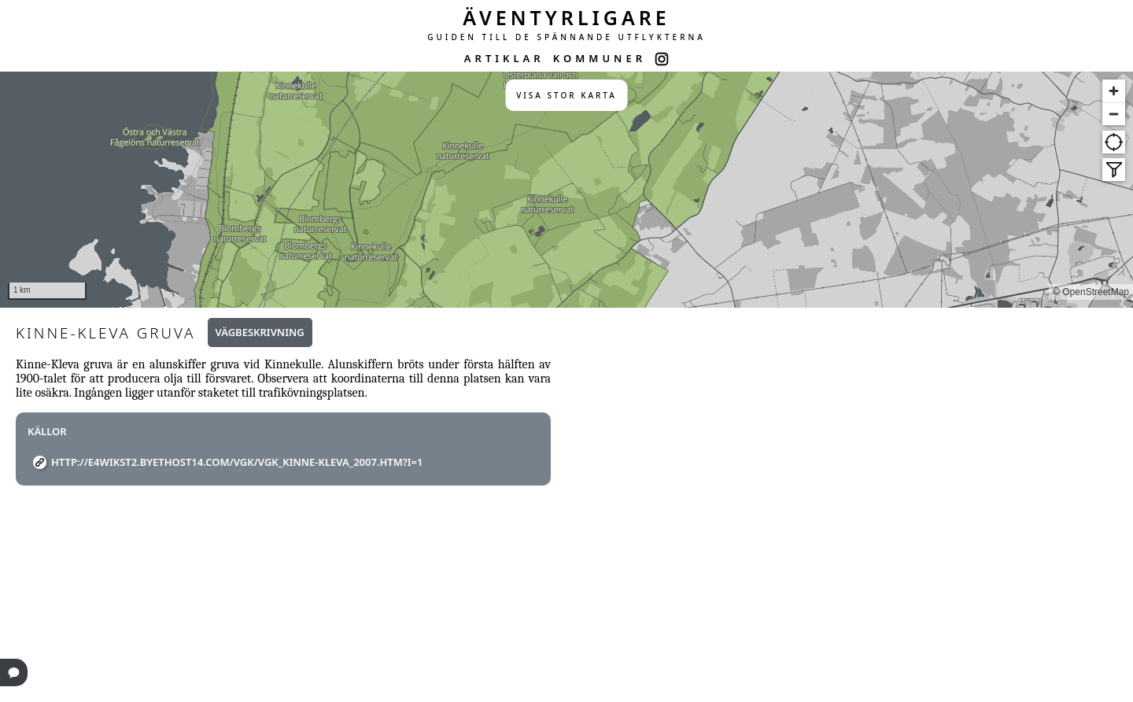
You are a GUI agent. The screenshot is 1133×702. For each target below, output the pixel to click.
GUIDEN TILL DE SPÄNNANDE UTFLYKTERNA (566, 36)
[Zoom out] (1113, 113)
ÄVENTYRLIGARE (566, 17)
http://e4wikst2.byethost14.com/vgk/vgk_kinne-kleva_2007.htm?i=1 (237, 462)
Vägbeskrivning (260, 332)
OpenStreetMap (1095, 291)
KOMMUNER (599, 58)
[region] (566, 190)
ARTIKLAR (504, 58)
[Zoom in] (1113, 90)
